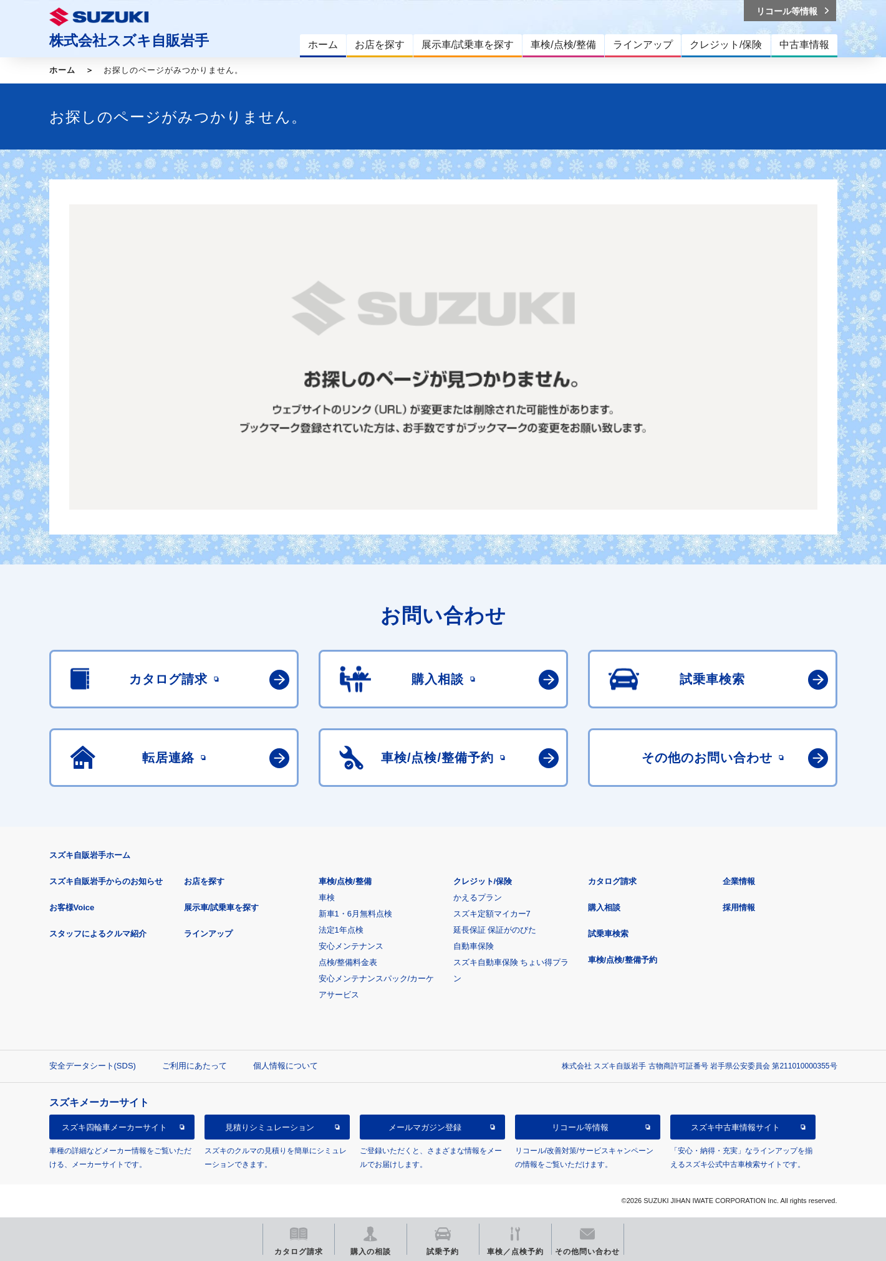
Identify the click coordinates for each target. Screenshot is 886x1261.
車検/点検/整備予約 (622, 959)
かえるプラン (477, 897)
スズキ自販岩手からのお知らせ (106, 881)
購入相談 (604, 907)
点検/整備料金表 (348, 962)
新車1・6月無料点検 (355, 913)
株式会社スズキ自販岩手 (129, 40)
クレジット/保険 (483, 881)
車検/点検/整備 (345, 881)
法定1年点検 (341, 930)
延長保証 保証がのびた (495, 930)
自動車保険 (473, 946)
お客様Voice (72, 907)
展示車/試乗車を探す (221, 907)
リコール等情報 (580, 1127)
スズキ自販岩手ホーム (89, 855)
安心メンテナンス (351, 946)
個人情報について (285, 1065)
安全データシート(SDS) (92, 1065)
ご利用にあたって (194, 1065)
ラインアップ (208, 933)
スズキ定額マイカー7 (492, 913)
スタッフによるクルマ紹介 (98, 933)
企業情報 (739, 881)
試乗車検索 (608, 933)
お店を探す (204, 881)
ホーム (62, 70)
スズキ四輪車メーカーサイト (114, 1127)
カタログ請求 (612, 881)
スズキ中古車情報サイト (735, 1127)
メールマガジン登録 (424, 1127)
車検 (327, 897)
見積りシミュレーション (269, 1127)
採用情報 (739, 907)
